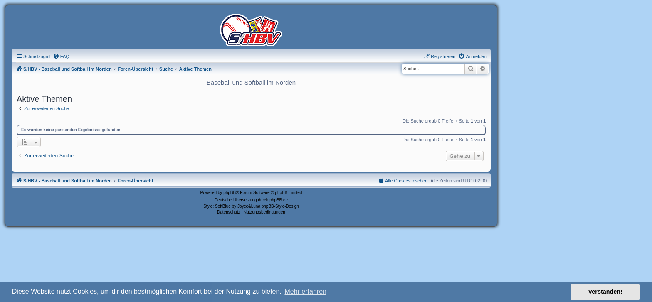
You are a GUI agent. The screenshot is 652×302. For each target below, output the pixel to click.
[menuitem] (61, 56)
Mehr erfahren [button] (305, 291)
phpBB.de (278, 200)
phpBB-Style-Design (280, 206)
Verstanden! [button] (605, 291)
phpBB (229, 192)
